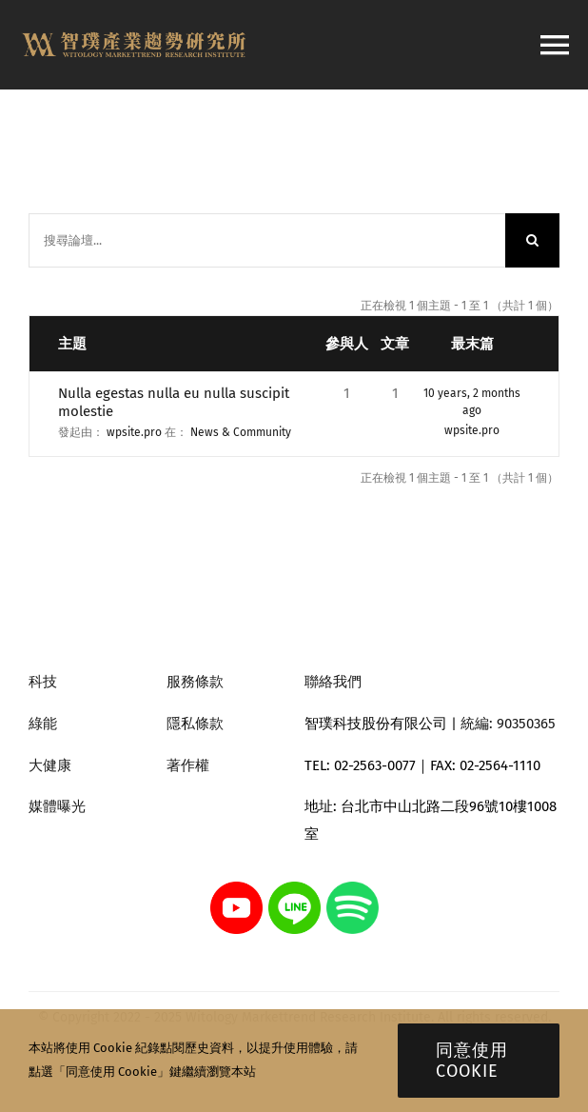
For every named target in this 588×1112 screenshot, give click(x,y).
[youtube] (236, 888)
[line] (294, 888)
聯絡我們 (333, 681)
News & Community (240, 432)
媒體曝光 (57, 806)
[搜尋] (532, 240)
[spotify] (352, 888)
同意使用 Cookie (472, 1061)
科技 (43, 681)
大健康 (50, 765)
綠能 (43, 723)
